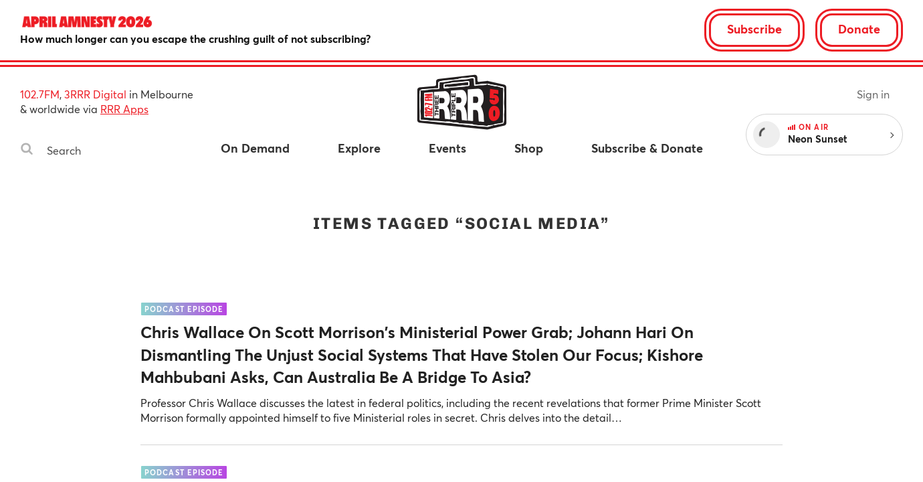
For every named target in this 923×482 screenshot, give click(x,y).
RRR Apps (124, 109)
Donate (859, 29)
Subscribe (754, 29)
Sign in (873, 94)
